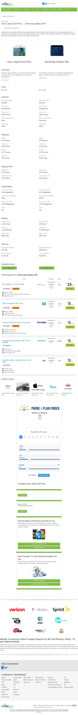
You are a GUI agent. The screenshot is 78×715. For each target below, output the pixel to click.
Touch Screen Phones (49, 684)
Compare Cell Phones (7, 16)
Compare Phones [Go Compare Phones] (39, 547)
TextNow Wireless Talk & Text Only (16, 322)
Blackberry (61, 681)
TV (32, 9)
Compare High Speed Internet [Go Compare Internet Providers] (39, 584)
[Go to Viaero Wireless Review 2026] (7, 387)
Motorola (14, 688)
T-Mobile (3, 686)
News (49, 3)
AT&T (2, 681)
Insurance (53, 9)
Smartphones (47, 679)
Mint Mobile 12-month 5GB (13, 284)
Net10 (3, 690)
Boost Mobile (4, 695)
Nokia (13, 690)
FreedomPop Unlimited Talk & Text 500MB (16, 341)
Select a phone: (40, 413)
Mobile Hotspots (26, 679)
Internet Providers (37, 679)
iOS (59, 684)
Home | (35, 703)
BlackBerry (15, 681)
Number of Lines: (39, 432)
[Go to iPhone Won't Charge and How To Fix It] (37, 387)
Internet (37, 9)
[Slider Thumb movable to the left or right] (27, 450)
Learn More (22, 495)
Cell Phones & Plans (7, 9)
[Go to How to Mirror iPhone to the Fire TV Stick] (22, 387)
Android (60, 679)
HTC (13, 684)
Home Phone (27, 9)
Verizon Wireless (5, 679)
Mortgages (60, 9)
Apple (13, 679)
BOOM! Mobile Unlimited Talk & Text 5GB (16, 361)
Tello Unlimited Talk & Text (12, 303)
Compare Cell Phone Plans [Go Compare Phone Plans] (39, 544)
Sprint (2, 684)
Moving (66, 9)
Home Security (45, 9)
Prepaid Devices (48, 681)
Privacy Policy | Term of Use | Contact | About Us (51, 703)
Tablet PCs (25, 681)
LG (13, 686)
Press (53, 3)
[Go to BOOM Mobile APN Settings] (68, 387)
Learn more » (5, 80)
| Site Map (69, 703)
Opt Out (74, 703)
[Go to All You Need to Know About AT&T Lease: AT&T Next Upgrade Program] (53, 387)
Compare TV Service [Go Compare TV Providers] (39, 580)
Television (35, 681)
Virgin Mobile (4, 688)
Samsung (14, 692)
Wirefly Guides (70, 678)
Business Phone (17, 9)
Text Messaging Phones (50, 686)
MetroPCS (4, 692)
